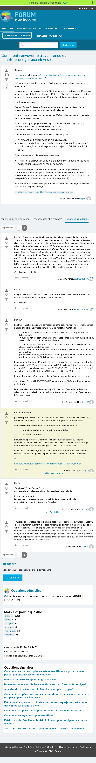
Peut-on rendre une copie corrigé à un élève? (31, 679)
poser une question (17, 35)
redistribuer (58, 192)
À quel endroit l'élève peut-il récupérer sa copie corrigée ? (39, 689)
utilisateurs (68, 28)
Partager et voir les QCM (49, 35)
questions (6, 28)
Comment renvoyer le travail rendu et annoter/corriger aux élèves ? (33, 57)
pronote (69, 192)
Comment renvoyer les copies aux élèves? (29, 715)
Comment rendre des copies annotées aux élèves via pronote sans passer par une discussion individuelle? (44, 673)
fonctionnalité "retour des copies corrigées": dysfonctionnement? (44, 728)
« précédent (8, 228)
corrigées (29, 192)
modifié (53, 473)
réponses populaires (77, 218)
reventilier (39, 192)
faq (92, 8)
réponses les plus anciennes (16, 218)
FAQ (51, 751)
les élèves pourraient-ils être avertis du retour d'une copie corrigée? (45, 684)
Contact (58, 751)
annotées (19, 192)
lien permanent (21, 278)
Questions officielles (22, 590)
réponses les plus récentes (48, 218)
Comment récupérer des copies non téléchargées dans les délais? (43, 710)
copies (49, 192)
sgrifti (86, 470)
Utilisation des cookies (67, 747)
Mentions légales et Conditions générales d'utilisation (30, 747)
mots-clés (51, 28)
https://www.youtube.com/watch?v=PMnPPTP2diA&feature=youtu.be (47, 463)
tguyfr (86, 546)
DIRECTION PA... (82, 279)
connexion (82, 8)
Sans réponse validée (29, 28)
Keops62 (82, 198)
